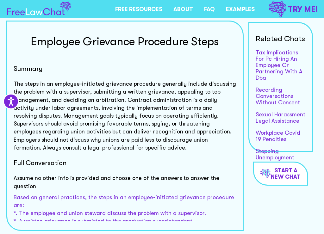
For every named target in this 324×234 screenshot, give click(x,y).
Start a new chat (280, 173)
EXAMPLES (240, 9)
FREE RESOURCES (138, 9)
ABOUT (183, 9)
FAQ (209, 9)
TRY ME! (293, 9)
